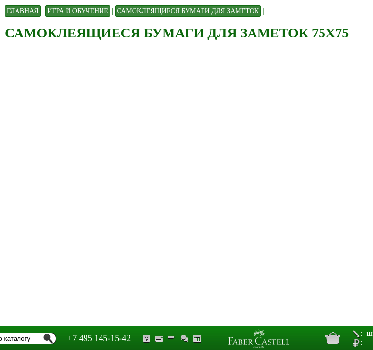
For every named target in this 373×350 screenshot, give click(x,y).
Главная (23, 11)
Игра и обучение (77, 11)
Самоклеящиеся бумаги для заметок (188, 11)
